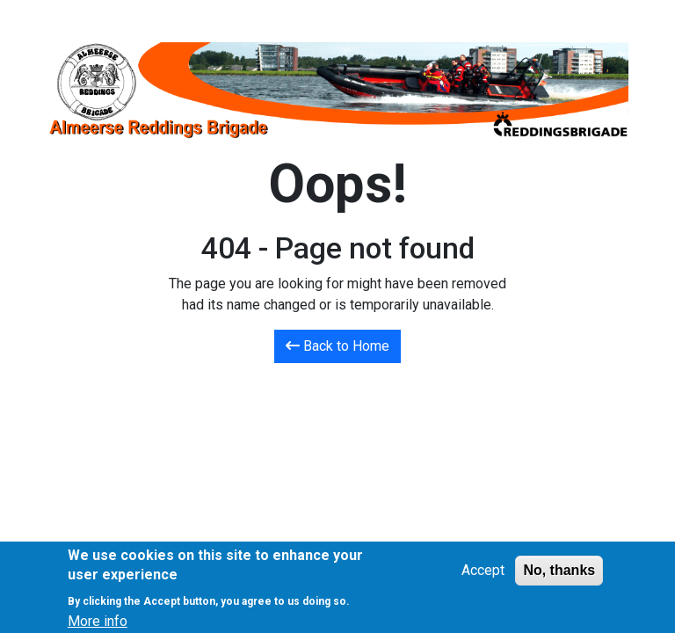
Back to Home (337, 346)
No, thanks (559, 574)
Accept (482, 574)
